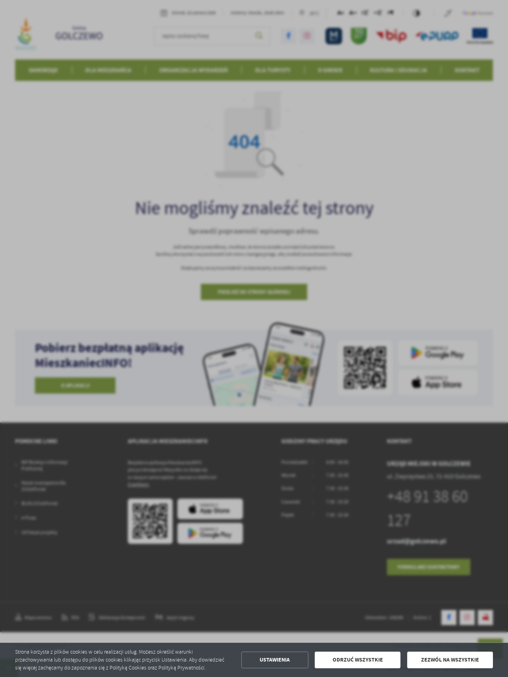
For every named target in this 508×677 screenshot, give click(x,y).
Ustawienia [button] (275, 660)
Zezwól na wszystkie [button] (450, 660)
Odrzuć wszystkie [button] (358, 660)
